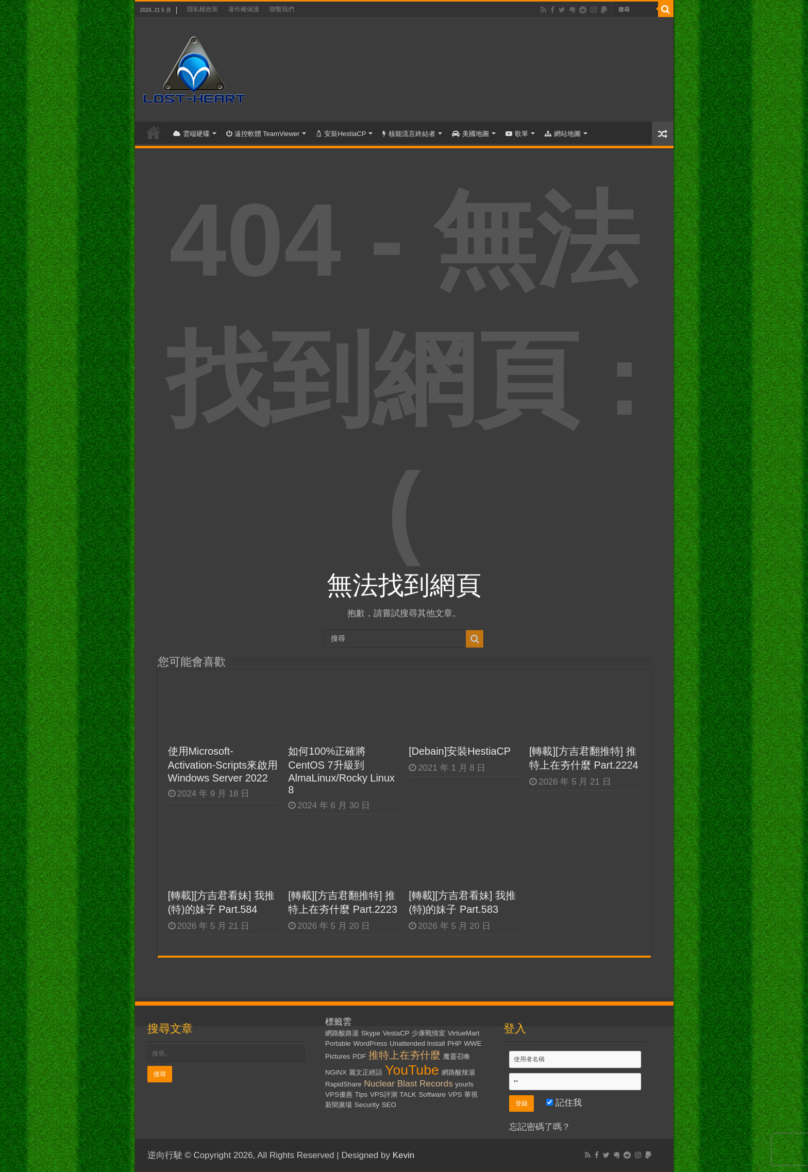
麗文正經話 (365, 1072)
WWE (472, 1043)
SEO (389, 1105)
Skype (370, 1033)
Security (367, 1105)
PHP (454, 1043)
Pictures (337, 1056)
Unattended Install (417, 1043)
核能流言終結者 (408, 134)
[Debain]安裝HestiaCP (460, 751)
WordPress (371, 1043)
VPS (455, 1094)
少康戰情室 (428, 1033)
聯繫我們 (282, 9)
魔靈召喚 (456, 1056)
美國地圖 (470, 134)
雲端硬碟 (191, 134)
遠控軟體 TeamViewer (263, 134)
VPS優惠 (338, 1094)
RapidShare (343, 1084)
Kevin (404, 1155)
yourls (464, 1084)
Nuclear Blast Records (408, 1083)
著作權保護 (243, 9)
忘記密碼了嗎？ (539, 1127)
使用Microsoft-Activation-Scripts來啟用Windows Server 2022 (223, 764)
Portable (338, 1043)
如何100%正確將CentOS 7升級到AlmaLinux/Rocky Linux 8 (341, 770)
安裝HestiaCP (341, 134)
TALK (407, 1094)
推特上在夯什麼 (404, 1055)
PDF (359, 1056)
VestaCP (396, 1033)
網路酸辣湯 (458, 1072)
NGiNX (335, 1072)
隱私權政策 (202, 9)
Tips (361, 1094)
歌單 (517, 134)
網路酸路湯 (342, 1033)
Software (432, 1094)
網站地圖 (563, 134)
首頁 (153, 132)
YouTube (412, 1070)
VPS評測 (383, 1094)
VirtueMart (463, 1033)
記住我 (564, 1103)
